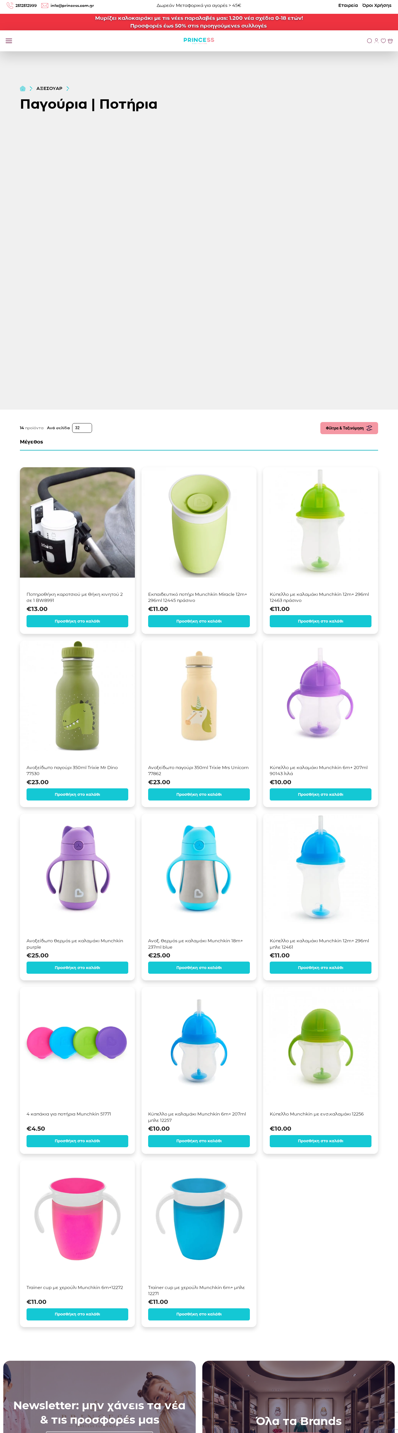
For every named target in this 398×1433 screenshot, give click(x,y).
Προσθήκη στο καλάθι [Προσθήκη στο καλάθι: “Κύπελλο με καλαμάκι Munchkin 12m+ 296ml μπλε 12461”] (320, 967)
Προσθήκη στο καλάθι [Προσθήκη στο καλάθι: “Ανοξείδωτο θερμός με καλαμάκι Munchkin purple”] (77, 967)
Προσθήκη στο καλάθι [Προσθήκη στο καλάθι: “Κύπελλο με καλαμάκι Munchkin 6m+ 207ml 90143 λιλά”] (320, 794)
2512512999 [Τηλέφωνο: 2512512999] (23, 5)
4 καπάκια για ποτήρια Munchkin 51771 (69, 1113)
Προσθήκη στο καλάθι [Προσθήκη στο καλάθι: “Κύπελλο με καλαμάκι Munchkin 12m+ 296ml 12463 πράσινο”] (320, 620)
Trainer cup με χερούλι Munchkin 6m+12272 (75, 1287)
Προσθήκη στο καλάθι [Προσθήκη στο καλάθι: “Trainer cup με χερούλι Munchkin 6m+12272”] (77, 1313)
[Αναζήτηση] (369, 41)
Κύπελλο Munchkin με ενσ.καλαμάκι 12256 (317, 1113)
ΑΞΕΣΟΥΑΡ (49, 88)
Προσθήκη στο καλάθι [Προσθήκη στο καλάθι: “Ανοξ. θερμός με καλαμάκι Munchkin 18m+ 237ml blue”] (198, 967)
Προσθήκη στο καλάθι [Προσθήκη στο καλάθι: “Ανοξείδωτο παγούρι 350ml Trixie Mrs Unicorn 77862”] (198, 794)
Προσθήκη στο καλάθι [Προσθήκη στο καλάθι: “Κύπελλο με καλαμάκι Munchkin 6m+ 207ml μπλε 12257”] (198, 1140)
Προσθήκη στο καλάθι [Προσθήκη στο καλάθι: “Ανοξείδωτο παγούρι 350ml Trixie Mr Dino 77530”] (77, 794)
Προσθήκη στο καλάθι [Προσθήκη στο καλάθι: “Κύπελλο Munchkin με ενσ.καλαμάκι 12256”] (320, 1140)
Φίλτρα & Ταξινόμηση (349, 428)
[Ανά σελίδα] (82, 428)
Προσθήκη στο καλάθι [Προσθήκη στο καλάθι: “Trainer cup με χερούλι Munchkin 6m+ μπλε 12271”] (198, 1313)
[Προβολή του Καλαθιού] (390, 41)
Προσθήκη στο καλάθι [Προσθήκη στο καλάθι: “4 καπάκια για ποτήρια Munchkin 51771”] (77, 1140)
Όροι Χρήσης (376, 5)
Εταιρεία (348, 5)
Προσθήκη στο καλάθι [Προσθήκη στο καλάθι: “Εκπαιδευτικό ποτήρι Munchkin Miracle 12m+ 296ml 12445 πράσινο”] (198, 620)
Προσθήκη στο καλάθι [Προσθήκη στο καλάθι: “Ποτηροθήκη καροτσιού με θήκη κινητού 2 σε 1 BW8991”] (77, 620)
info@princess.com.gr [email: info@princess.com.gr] (73, 5)
